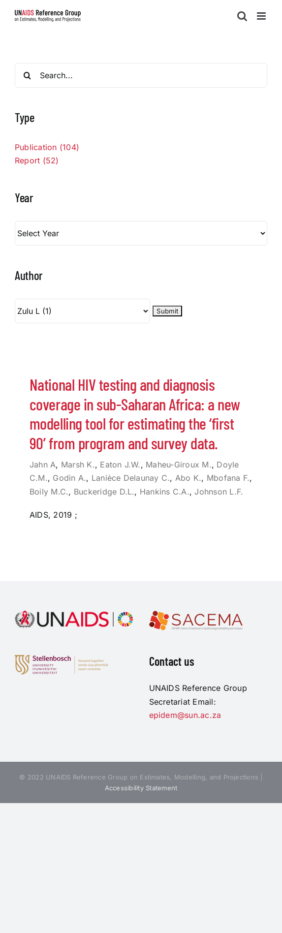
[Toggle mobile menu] (262, 16)
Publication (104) (47, 147)
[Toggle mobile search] (242, 16)
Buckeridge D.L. (104, 492)
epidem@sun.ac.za (185, 715)
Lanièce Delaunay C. (131, 478)
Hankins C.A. (164, 492)
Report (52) (37, 160)
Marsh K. (78, 464)
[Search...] (141, 75)
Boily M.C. (49, 492)
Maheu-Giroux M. (179, 464)
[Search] (27, 75)
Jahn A (43, 464)
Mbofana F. (228, 478)
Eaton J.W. (120, 464)
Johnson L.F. (218, 492)
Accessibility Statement (141, 788)
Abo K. (188, 478)
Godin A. (69, 478)
